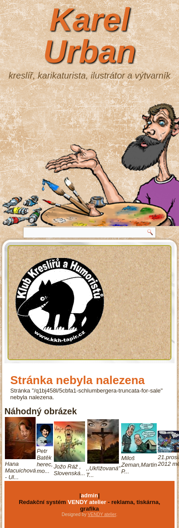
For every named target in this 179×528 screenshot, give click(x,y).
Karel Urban (89, 35)
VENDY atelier (87, 502)
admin (89, 495)
